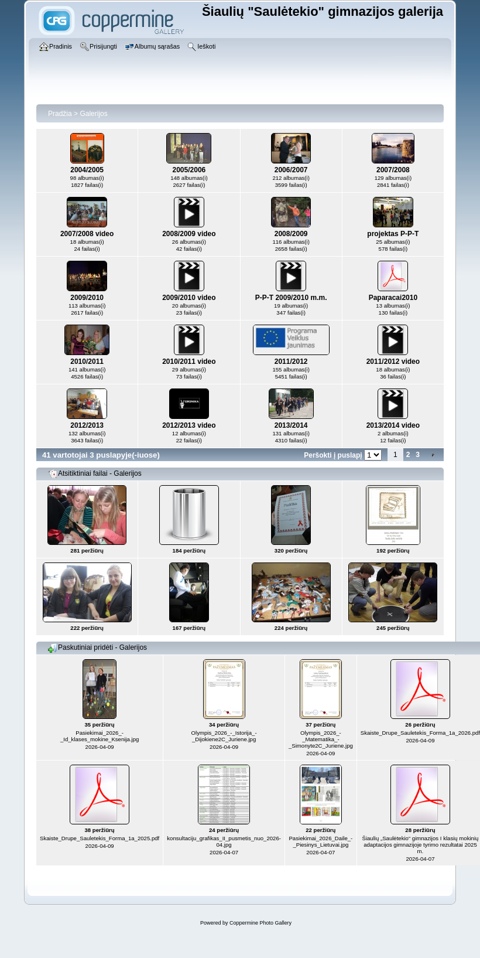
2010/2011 (87, 361)
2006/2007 (291, 170)
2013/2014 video (393, 425)
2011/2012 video (393, 361)
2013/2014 (291, 425)
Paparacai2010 (393, 298)
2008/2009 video (188, 234)
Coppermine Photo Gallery (260, 923)
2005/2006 (189, 170)
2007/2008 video (87, 234)
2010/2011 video (188, 361)
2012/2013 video (188, 425)
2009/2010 (87, 298)
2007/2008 (393, 170)
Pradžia (60, 114)
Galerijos (93, 114)
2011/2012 (291, 361)
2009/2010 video (188, 298)
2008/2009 (291, 234)
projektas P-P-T (393, 234)
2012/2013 (87, 425)
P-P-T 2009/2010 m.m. (291, 298)
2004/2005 (87, 170)
